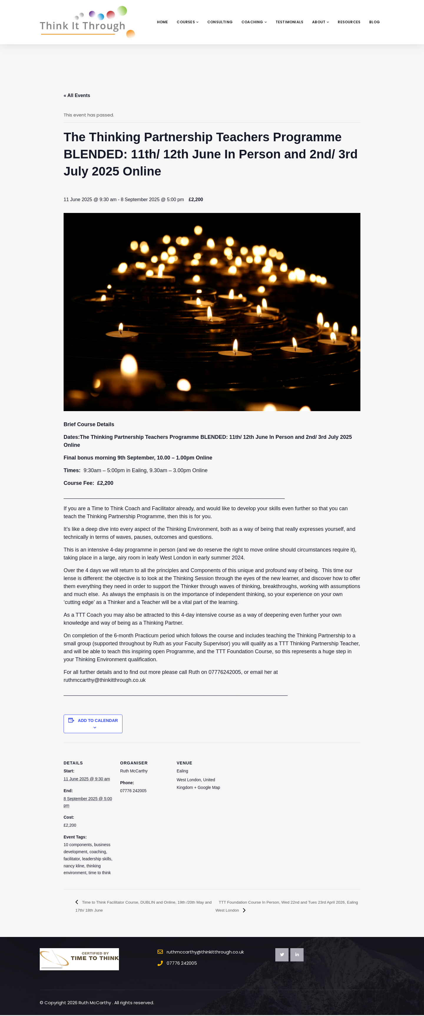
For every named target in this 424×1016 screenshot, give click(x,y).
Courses (187, 21)
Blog (374, 21)
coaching (98, 851)
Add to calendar (98, 720)
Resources (349, 21)
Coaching (254, 21)
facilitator (72, 858)
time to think (100, 872)
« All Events (77, 95)
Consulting (220, 21)
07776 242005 (182, 964)
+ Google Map (207, 787)
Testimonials (289, 21)
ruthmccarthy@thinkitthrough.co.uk (205, 952)
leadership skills (96, 858)
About (320, 21)
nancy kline (74, 866)
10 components (78, 844)
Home (162, 21)
